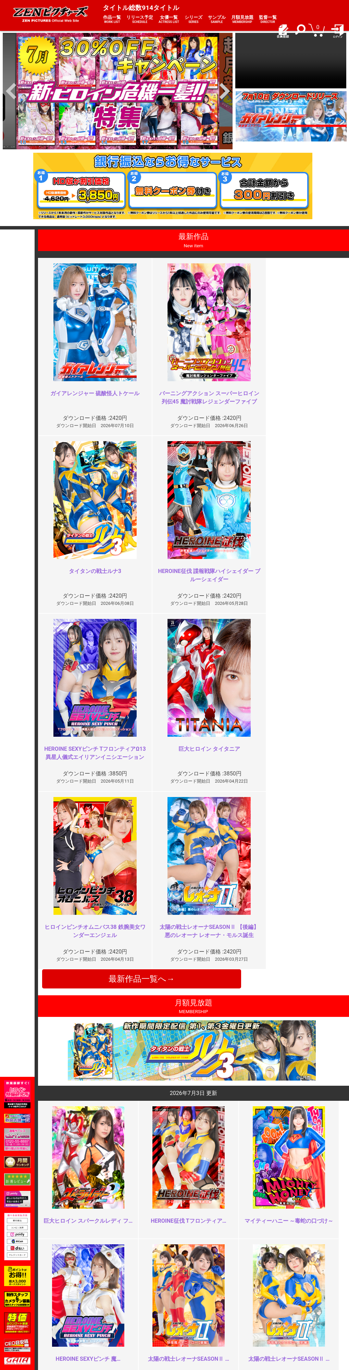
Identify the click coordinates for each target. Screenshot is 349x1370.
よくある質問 (192, 1309)
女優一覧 (169, 19)
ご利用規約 (133, 1301)
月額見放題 (242, 19)
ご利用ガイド (77, 1309)
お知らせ (188, 1301)
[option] (118, 91)
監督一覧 (268, 19)
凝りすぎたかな (122, 1050)
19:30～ (267, 1174)
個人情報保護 (135, 1324)
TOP (68, 1301)
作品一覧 (112, 19)
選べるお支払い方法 (85, 1324)
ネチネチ (269, 1054)
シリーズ (193, 19)
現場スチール (77, 1331)
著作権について (137, 1331)
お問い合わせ (192, 1316)
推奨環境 (73, 1316)
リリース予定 (139, 19)
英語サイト (190, 1324)
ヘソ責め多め (119, 1174)
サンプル (217, 19)
